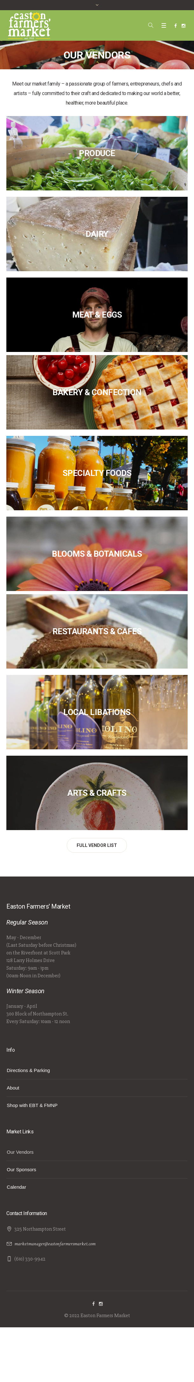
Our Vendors (20, 1152)
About (13, 1087)
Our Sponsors (21, 1169)
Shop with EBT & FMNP (32, 1105)
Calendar (16, 1187)
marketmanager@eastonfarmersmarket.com (54, 1244)
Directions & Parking (28, 1070)
